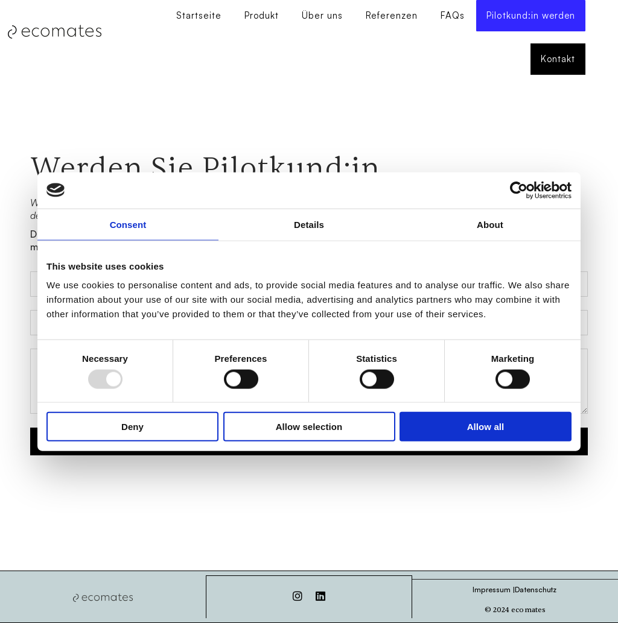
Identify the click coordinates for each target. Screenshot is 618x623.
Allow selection (309, 427)
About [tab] (490, 224)
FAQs (452, 16)
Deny (132, 427)
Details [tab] (309, 224)
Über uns (321, 16)
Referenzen (391, 16)
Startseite (198, 16)
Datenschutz (535, 588)
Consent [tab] (128, 224)
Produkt (261, 16)
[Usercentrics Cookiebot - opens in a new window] (519, 190)
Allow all (486, 427)
